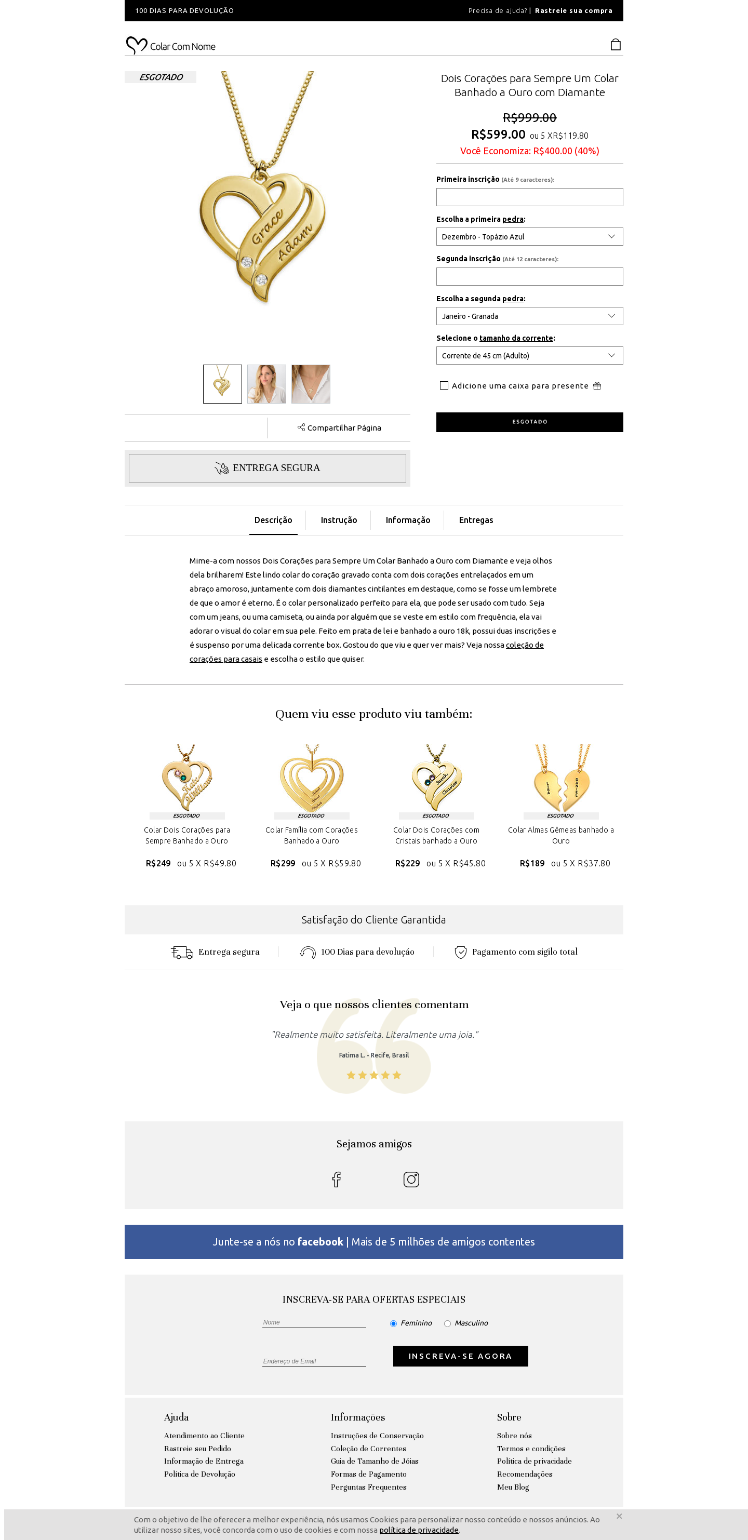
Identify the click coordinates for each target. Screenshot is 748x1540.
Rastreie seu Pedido (197, 1448)
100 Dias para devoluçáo (357, 951)
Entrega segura (215, 951)
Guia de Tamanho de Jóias (375, 1461)
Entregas (476, 520)
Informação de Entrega (204, 1461)
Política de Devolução (199, 1474)
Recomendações (525, 1474)
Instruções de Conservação (377, 1435)
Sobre (509, 1417)
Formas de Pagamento (369, 1474)
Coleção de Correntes (368, 1448)
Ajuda (176, 1417)
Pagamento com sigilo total (516, 951)
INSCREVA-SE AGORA (461, 1355)
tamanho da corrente (516, 338)
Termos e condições (531, 1448)
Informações (358, 1417)
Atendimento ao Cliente (204, 1435)
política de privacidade (419, 1529)
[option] (265, 10)
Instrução (339, 520)
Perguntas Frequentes (369, 1487)
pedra (513, 219)
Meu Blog (513, 1487)
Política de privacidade (534, 1461)
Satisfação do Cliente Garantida (374, 920)
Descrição (273, 520)
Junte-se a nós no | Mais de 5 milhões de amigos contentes (374, 1242)
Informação (408, 520)
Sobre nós (514, 1435)
